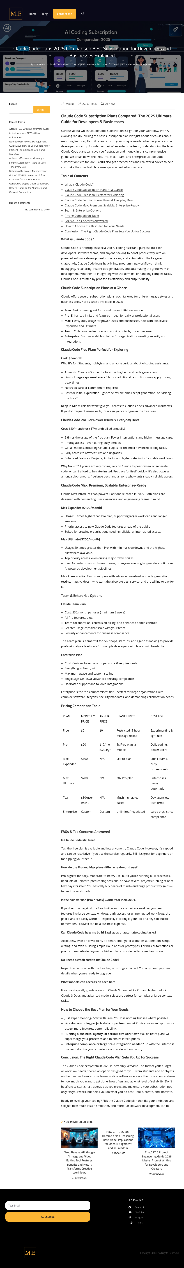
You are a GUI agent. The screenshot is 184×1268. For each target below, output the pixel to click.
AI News (110, 103)
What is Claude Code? (79, 184)
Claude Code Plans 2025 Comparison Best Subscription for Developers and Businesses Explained (101, 64)
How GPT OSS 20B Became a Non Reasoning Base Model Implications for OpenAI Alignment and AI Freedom (118, 1140)
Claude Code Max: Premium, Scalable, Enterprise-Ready (102, 205)
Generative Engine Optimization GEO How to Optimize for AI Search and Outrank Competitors (29, 188)
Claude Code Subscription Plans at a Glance (94, 190)
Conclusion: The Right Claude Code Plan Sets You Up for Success (107, 231)
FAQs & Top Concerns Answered (86, 221)
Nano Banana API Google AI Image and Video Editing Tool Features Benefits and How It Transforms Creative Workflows (79, 1162)
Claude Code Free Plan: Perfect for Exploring (94, 195)
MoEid (70, 103)
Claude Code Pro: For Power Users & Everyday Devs (99, 200)
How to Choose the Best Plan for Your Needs (94, 226)
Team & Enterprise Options (83, 210)
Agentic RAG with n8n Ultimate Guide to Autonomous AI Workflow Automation (29, 133)
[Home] (32, 64)
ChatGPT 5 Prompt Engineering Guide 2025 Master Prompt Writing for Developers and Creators (157, 1160)
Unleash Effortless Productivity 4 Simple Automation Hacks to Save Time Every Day (27, 162)
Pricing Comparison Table (82, 216)
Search (13, 103)
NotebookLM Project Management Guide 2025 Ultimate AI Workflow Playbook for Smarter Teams (28, 175)
